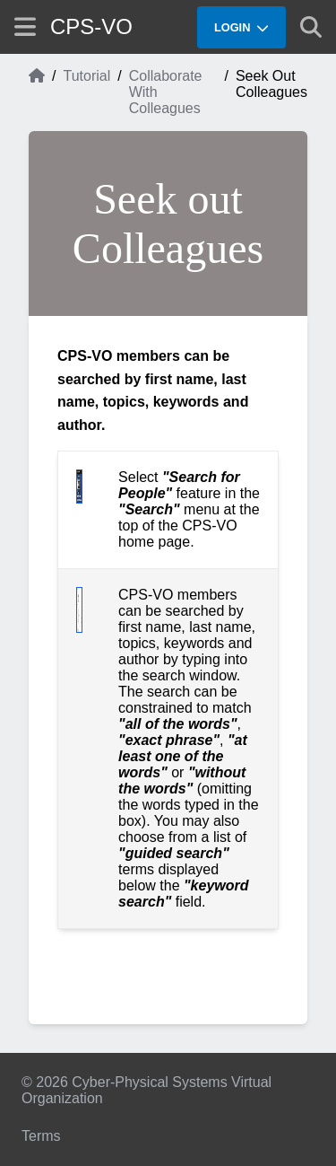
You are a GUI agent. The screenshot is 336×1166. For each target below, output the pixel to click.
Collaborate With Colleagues (165, 92)
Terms (41, 1136)
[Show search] (311, 27)
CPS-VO (91, 26)
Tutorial (86, 75)
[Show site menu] (25, 26)
